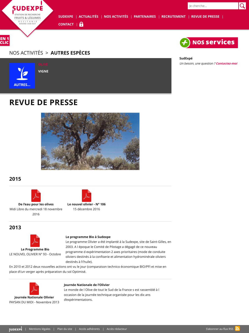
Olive (43, 64)
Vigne (43, 71)
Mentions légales (39, 329)
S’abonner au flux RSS (219, 329)
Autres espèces (70, 52)
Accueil (15, 329)
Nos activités (26, 53)
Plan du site (64, 329)
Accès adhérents (89, 329)
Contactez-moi (226, 63)
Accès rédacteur (117, 329)
